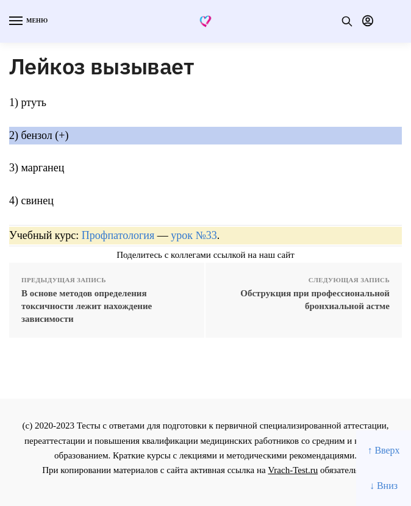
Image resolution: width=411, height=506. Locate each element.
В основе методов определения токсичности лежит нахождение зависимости (86, 306)
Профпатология (118, 235)
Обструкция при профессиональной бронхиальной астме (315, 299)
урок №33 (193, 235)
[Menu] (27, 21)
